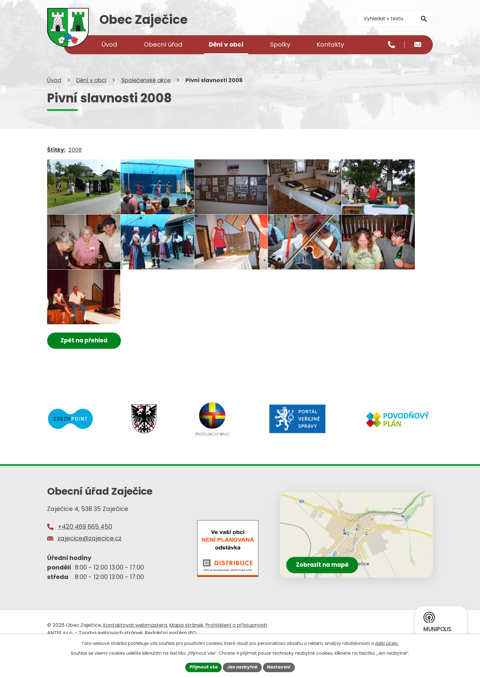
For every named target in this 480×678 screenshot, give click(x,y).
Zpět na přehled (86, 368)
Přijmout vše (201, 667)
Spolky (280, 44)
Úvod (54, 88)
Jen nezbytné (242, 667)
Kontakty (330, 44)
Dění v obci (91, 88)
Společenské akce (146, 88)
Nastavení (280, 667)
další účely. (387, 643)
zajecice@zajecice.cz (90, 566)
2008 (75, 158)
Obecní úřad (163, 44)
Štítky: (56, 158)
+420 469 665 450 (85, 554)
